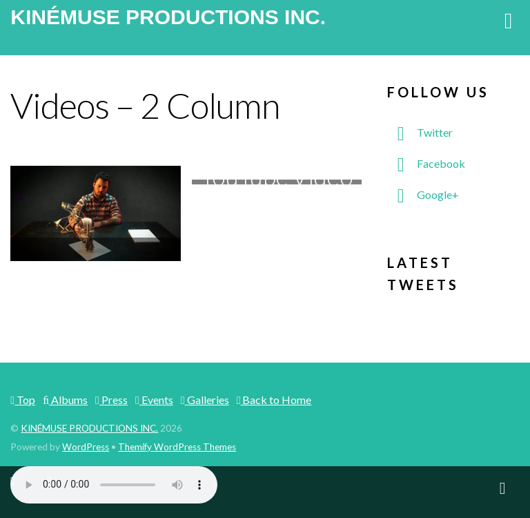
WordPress (85, 446)
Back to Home (274, 399)
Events (154, 399)
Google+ (423, 194)
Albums (65, 399)
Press (111, 399)
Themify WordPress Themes (177, 446)
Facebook (426, 163)
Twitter (420, 132)
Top (22, 399)
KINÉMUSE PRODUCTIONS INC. (89, 428)
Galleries (205, 399)
